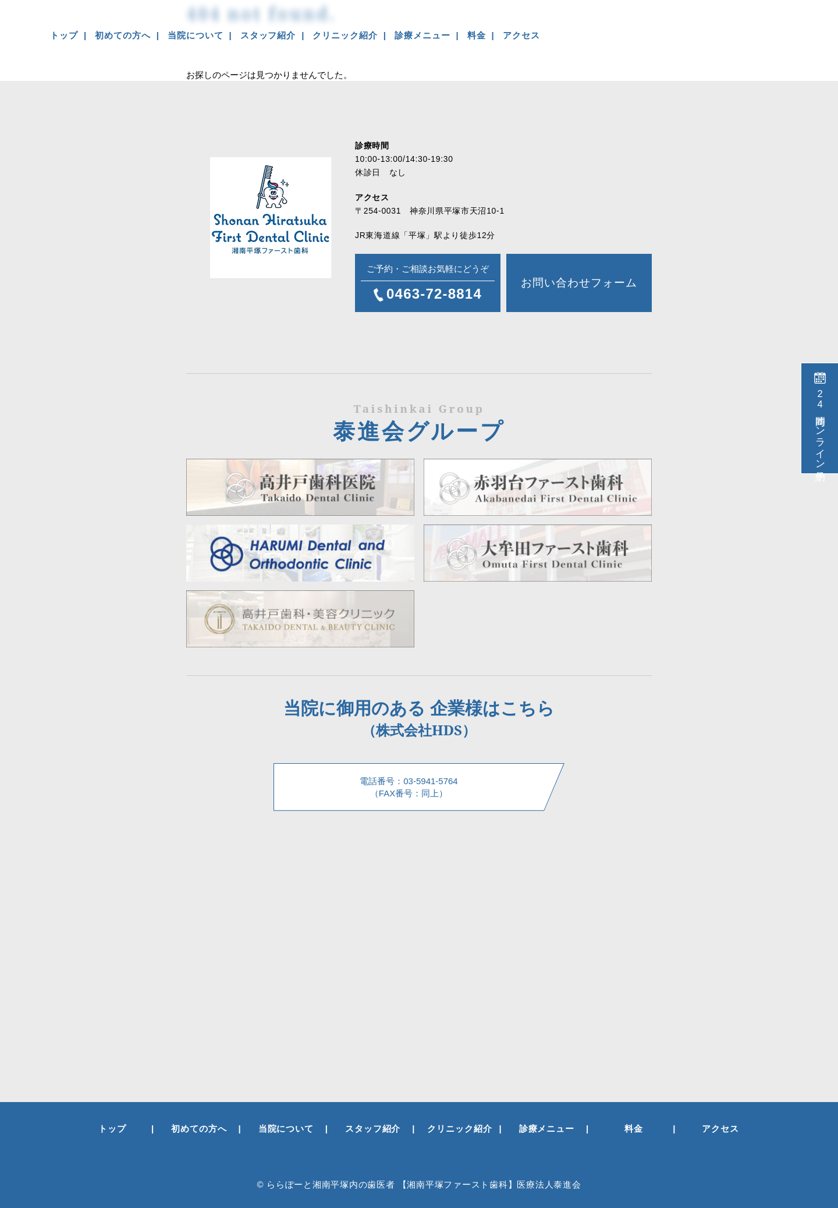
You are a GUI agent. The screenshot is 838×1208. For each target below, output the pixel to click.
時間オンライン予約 (820, 426)
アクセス (521, 35)
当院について (195, 35)
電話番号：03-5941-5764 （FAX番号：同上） (408, 787)
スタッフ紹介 (268, 35)
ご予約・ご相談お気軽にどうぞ (428, 283)
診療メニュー (422, 35)
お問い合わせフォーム (579, 283)
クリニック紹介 (345, 35)
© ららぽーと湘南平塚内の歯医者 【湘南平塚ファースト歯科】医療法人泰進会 (419, 1184)
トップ (64, 35)
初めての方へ (122, 35)
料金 (476, 35)
